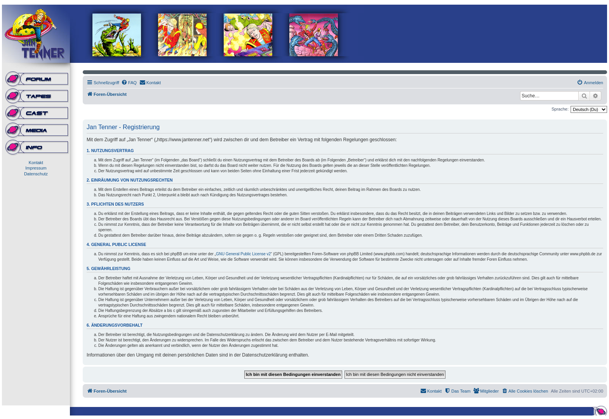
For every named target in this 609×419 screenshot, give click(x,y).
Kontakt (36, 162)
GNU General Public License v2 (243, 254)
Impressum (35, 168)
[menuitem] (129, 82)
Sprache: (560, 109)
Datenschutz (36, 173)
